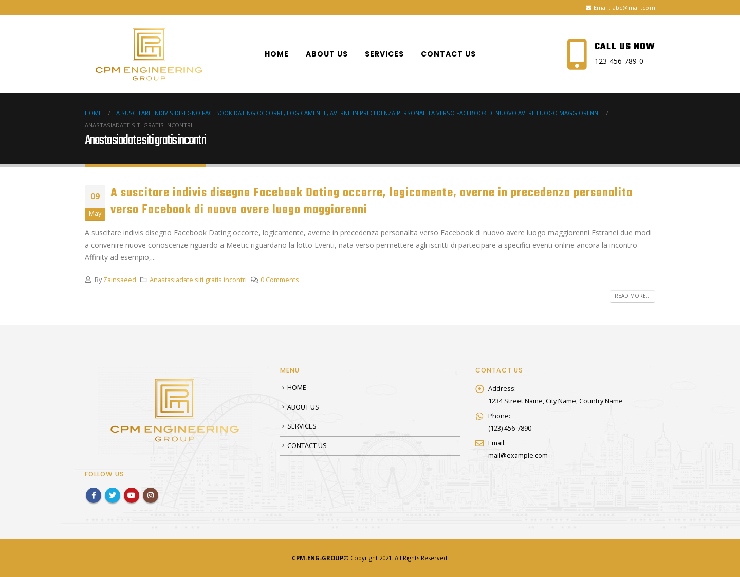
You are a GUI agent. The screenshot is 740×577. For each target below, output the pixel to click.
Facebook (93, 495)
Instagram (150, 495)
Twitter (112, 495)
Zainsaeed (119, 279)
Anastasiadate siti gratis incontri (198, 279)
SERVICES (384, 54)
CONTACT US (448, 54)
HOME (277, 54)
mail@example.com (518, 455)
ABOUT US (327, 54)
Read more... (633, 296)
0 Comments (280, 279)
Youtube (131, 495)
